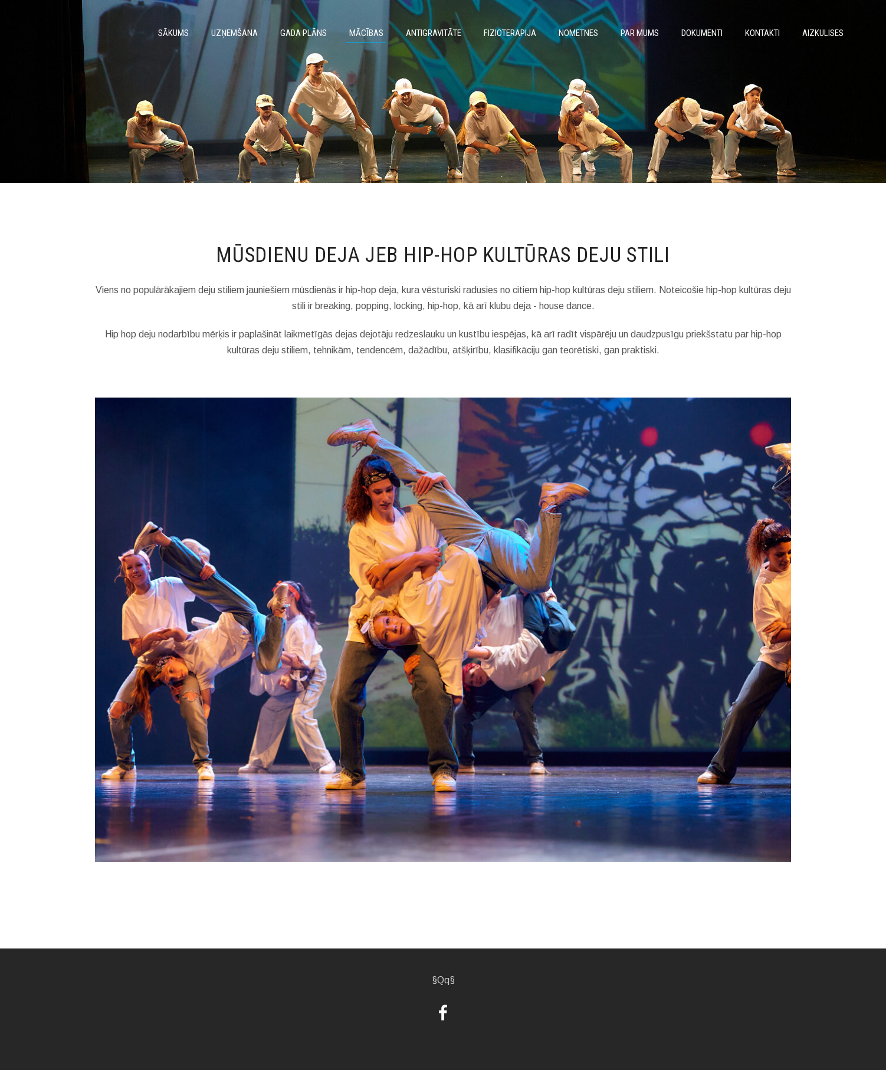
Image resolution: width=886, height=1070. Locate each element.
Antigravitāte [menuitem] (433, 33)
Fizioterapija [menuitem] (510, 33)
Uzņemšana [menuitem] (234, 33)
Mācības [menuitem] (366, 33)
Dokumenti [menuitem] (702, 33)
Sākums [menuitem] (173, 33)
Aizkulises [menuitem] (823, 33)
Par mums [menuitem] (640, 33)
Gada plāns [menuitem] (303, 33)
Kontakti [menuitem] (762, 33)
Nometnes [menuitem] (578, 33)
